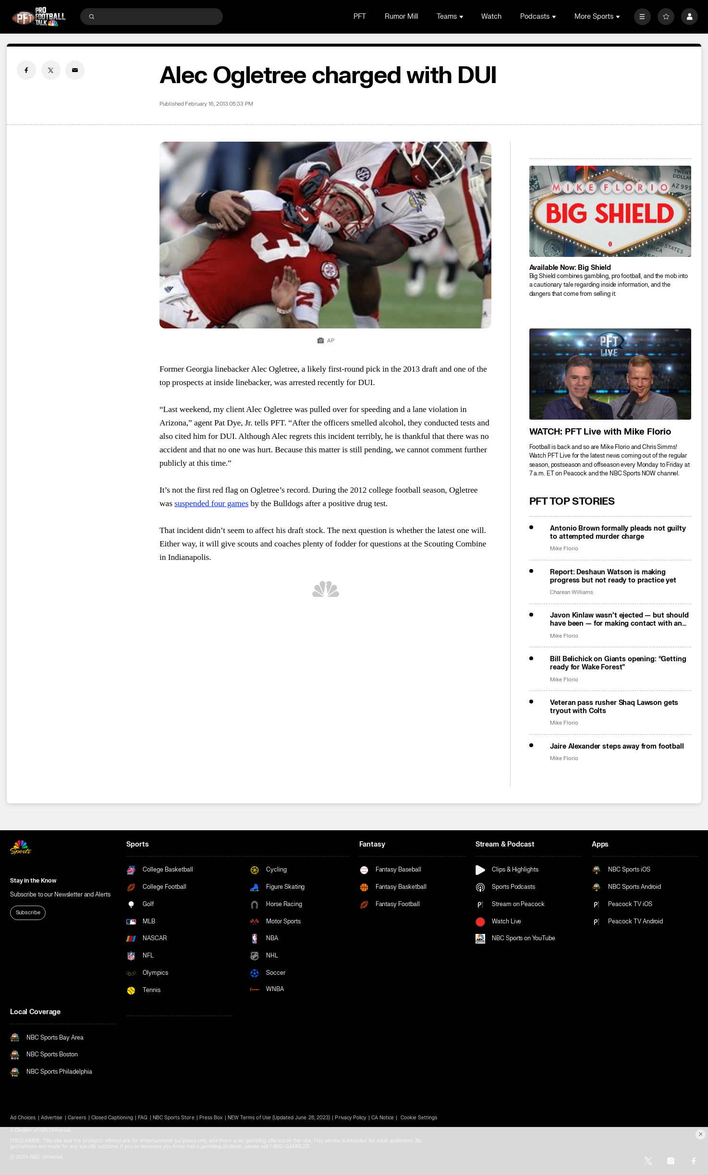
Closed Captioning (112, 1118)
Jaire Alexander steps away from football (617, 746)
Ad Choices (23, 1118)
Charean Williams (571, 592)
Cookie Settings (419, 1118)
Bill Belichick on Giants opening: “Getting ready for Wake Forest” (618, 663)
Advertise (51, 1118)
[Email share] (75, 70)
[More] (642, 16)
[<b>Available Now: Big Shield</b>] (610, 211)
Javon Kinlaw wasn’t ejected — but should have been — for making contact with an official (619, 619)
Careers (77, 1118)
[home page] (38, 16)
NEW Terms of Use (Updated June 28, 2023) (279, 1118)
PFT (360, 16)
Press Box (210, 1118)
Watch (491, 16)
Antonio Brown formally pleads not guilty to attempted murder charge (617, 532)
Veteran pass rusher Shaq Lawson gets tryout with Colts (614, 707)
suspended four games (211, 503)
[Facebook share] (26, 70)
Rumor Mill (401, 16)
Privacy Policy (350, 1118)
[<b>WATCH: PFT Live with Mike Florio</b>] (610, 374)
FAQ (142, 1118)
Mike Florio (564, 548)
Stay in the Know (33, 880)
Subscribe (28, 912)
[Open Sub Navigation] (462, 16)
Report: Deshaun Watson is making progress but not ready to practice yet (613, 576)
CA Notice (382, 1118)
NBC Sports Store (174, 1118)
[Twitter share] (51, 70)
